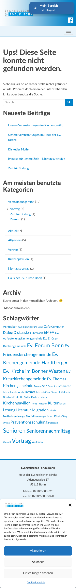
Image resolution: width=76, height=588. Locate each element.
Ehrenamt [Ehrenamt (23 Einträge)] (37, 333)
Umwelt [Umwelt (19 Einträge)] (7, 442)
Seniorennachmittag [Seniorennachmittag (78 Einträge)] (48, 431)
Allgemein (14, 240)
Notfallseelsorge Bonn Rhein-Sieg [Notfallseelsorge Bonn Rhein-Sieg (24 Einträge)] (46, 416)
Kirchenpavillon (18, 259)
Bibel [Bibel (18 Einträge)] (40, 327)
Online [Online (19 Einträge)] (6, 423)
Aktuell (13, 230)
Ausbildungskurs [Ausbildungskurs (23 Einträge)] (27, 327)
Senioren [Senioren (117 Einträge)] (14, 431)
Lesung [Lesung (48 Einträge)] (9, 410)
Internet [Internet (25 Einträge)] (30, 392)
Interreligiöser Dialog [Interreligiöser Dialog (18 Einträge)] (46, 392)
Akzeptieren (38, 550)
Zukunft (15, 219)
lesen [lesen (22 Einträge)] (62, 403)
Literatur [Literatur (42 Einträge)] (23, 410)
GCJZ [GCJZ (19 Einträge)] (44, 386)
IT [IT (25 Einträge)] (59, 392)
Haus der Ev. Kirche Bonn (25, 278)
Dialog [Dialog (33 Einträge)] (8, 332)
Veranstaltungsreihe (21, 201)
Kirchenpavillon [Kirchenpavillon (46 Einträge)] (17, 403)
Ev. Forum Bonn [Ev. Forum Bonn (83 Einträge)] (45, 345)
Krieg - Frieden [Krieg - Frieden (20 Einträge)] (39, 404)
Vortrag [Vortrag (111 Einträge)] (21, 441)
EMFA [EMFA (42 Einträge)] (49, 333)
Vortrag (15, 209)
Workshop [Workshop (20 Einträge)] (37, 442)
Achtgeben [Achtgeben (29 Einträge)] (10, 326)
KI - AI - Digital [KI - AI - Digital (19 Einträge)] (23, 397)
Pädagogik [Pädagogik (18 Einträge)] (53, 423)
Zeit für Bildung (18, 168)
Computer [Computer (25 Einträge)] (57, 326)
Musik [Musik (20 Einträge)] (52, 411)
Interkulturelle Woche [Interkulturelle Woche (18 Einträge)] (14, 392)
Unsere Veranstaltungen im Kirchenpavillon (36, 125)
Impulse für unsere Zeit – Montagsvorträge (36, 158)
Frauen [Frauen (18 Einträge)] (37, 386)
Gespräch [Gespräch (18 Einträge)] (52, 386)
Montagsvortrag (18, 268)
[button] (70, 505)
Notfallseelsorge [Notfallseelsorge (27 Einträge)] (14, 416)
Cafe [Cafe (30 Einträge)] (47, 326)
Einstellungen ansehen (38, 573)
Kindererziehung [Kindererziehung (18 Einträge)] (39, 397)
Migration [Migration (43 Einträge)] (40, 410)
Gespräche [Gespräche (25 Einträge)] (64, 386)
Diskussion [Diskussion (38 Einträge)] (22, 333)
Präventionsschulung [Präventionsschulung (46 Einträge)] (29, 422)
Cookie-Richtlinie (36, 582)
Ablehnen (38, 561)
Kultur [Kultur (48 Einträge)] (53, 403)
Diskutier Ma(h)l (18, 149)
